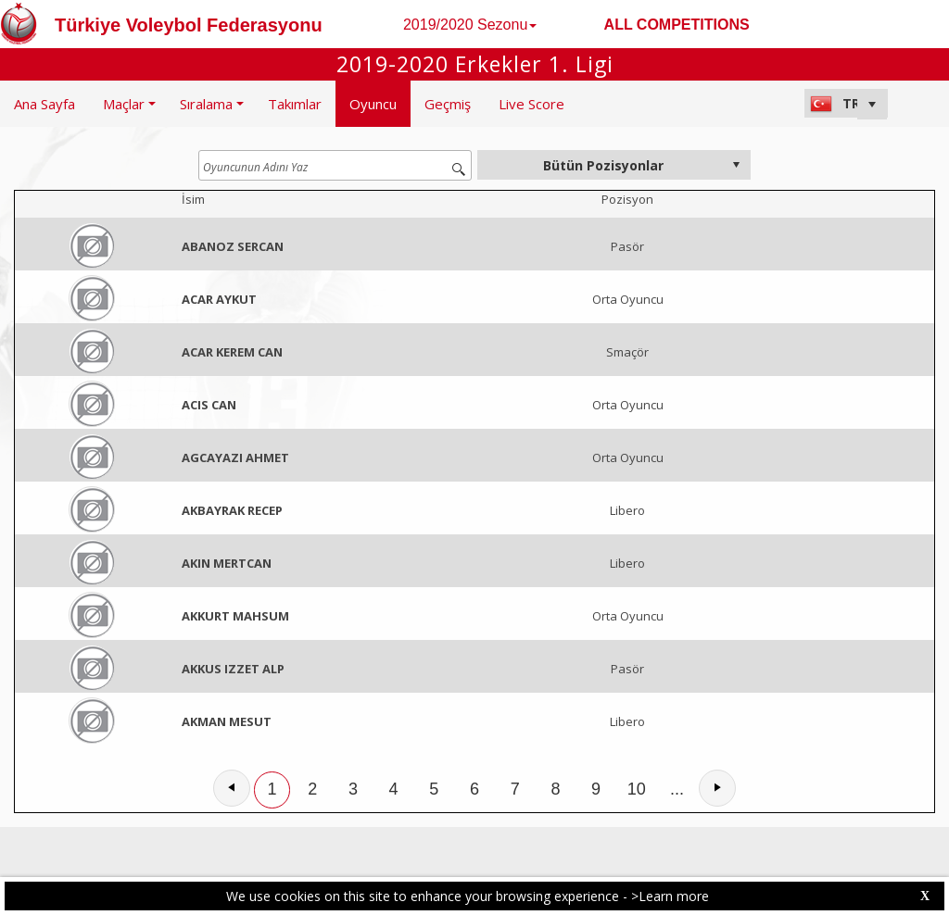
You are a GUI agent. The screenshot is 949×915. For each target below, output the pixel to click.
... (677, 789)
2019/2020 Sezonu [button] (470, 24)
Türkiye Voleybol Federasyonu (189, 25)
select (736, 165)
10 (636, 789)
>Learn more (670, 896)
